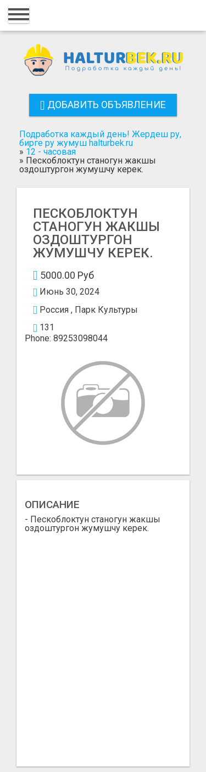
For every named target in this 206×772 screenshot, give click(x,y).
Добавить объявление (103, 104)
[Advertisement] (103, 641)
